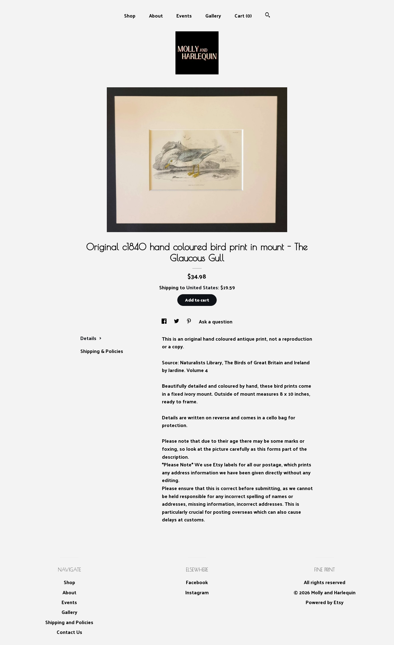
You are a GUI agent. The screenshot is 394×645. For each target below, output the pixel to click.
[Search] (267, 15)
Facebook (197, 582)
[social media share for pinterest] (190, 321)
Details (91, 338)
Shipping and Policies (69, 622)
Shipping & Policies (101, 350)
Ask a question (215, 321)
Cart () (243, 15)
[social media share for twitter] (177, 321)
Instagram (197, 592)
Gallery (213, 15)
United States (202, 287)
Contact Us (69, 631)
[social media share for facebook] (165, 321)
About (156, 15)
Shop (129, 15)
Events (184, 15)
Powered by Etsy (325, 602)
